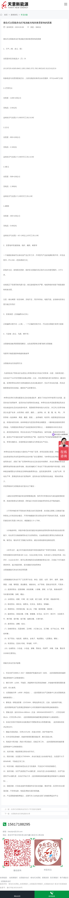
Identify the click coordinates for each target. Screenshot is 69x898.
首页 (6, 15)
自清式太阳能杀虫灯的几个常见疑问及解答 (26, 809)
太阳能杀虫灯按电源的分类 (20, 814)
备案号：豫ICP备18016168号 (11, 888)
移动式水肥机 (35, 878)
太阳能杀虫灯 (24, 878)
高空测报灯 (54, 878)
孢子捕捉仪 (64, 878)
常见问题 (24, 15)
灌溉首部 (45, 878)
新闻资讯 (14, 15)
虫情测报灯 (13, 878)
